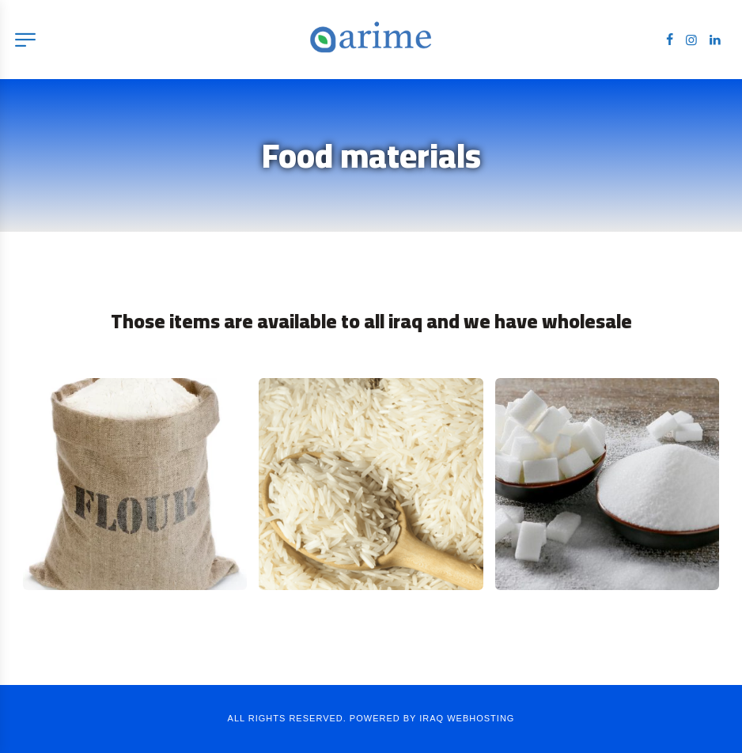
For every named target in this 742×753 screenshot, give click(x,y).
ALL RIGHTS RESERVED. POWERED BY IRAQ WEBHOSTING (371, 718)
